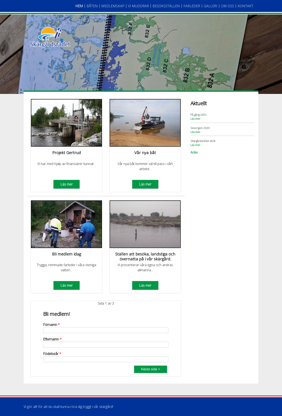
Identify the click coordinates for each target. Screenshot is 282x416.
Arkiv (194, 152)
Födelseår (52, 353)
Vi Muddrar (138, 6)
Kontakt (245, 6)
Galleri (210, 6)
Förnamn (51, 324)
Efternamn (52, 339)
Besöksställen (166, 6)
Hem (79, 6)
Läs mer (66, 184)
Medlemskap (112, 6)
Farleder (191, 6)
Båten (92, 6)
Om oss (227, 6)
